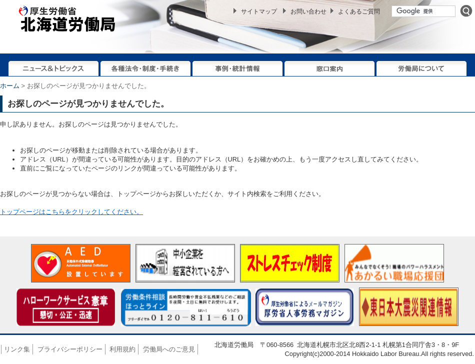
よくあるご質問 (359, 11)
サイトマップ (259, 11)
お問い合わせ (308, 11)
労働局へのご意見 (169, 349)
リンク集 (17, 349)
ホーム (10, 86)
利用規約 (123, 349)
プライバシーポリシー (70, 349)
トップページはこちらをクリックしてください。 (71, 212)
